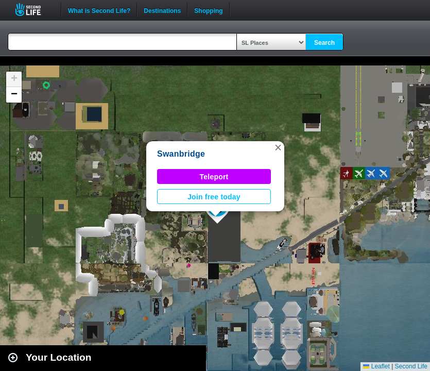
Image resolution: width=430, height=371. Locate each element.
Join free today (213, 197)
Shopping (208, 9)
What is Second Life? (99, 9)
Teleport (214, 177)
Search (324, 42)
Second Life (33, 9)
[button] (278, 147)
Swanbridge (181, 153)
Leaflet (376, 366)
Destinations (162, 9)
